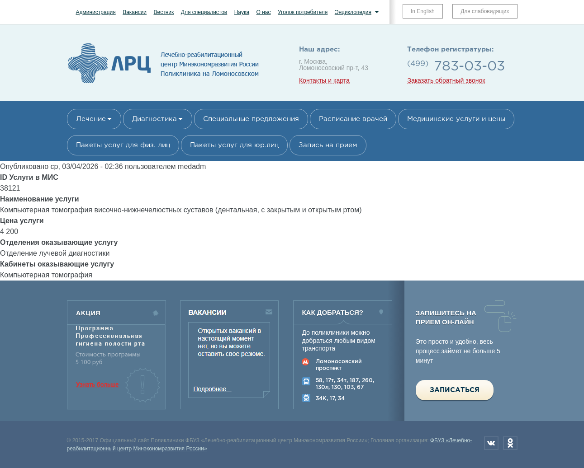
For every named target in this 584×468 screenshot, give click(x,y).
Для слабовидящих (485, 11)
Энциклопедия (353, 12)
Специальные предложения (251, 119)
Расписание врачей (353, 119)
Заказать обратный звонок (446, 80)
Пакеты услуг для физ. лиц (123, 145)
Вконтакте (491, 443)
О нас (263, 12)
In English (423, 11)
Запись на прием (328, 145)
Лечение (91, 119)
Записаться (455, 390)
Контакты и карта (324, 80)
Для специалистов (204, 12)
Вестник (164, 12)
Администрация (96, 12)
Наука (241, 12)
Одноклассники (510, 443)
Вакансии (135, 12)
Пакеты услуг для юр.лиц (234, 145)
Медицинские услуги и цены (456, 119)
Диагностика (154, 119)
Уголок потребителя (303, 12)
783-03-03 (469, 67)
